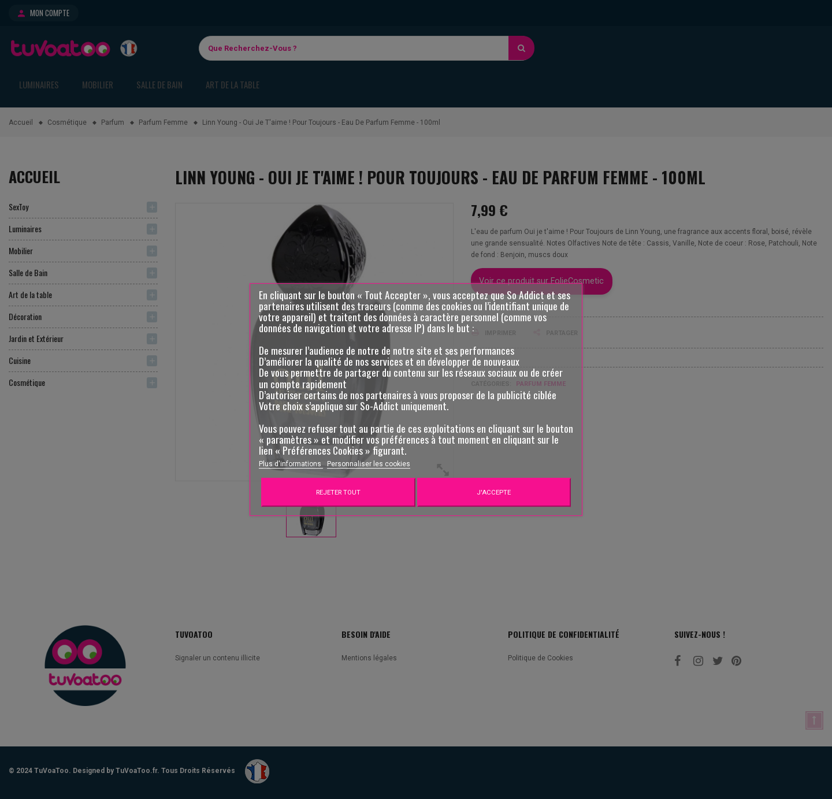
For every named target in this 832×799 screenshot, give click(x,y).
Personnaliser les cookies (368, 464)
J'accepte (494, 492)
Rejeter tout (338, 492)
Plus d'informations (291, 464)
